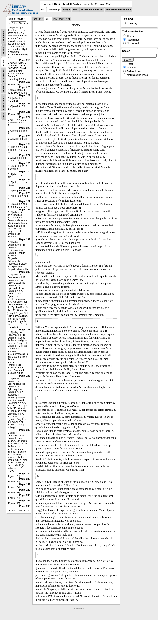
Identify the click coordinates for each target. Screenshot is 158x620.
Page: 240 (24, 479)
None (3, 116)
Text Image (54, 9)
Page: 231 (24, 239)
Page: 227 (24, 201)
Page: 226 (24, 179)
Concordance (3, 102)
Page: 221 (24, 95)
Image (66, 9)
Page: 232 (24, 272)
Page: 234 (24, 473)
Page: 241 (24, 484)
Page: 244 (24, 500)
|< (40, 19)
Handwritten (3, 75)
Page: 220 (24, 87)
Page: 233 (24, 329)
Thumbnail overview (92, 9)
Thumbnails (3, 36)
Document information (118, 9)
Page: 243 (24, 495)
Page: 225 (24, 163)
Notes (3, 88)
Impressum (79, 608)
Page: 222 (24, 117)
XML (75, 9)
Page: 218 (24, 60)
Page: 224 (24, 144)
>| (69, 19)
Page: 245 (24, 506)
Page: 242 (24, 489)
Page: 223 (24, 136)
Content (3, 51)
